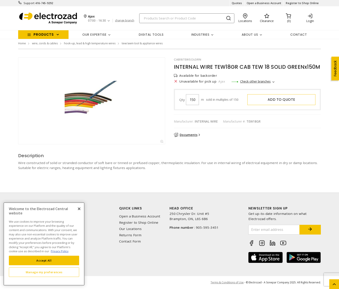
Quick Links (130, 208)
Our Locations (130, 229)
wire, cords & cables (45, 43)
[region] (44, 244)
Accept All (44, 260)
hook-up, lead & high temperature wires (90, 43)
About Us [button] (250, 34)
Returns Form (130, 235)
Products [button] (44, 34)
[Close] (79, 209)
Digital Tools (151, 34)
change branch (124, 20)
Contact (298, 34)
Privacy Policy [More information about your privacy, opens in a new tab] (60, 251)
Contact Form (130, 241)
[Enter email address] (273, 230)
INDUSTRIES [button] (200, 34)
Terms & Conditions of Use (227, 282)
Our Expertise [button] (94, 34)
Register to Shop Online (302, 3)
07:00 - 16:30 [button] (97, 20)
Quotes (237, 3)
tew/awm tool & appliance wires (142, 43)
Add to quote (281, 99)
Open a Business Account (264, 3)
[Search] (186, 18)
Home (22, 43)
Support (29, 3)
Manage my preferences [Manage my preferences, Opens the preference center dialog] (44, 272)
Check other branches (255, 81)
